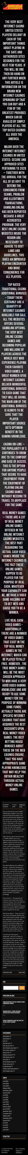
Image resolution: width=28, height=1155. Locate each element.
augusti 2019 (6, 1120)
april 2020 (6, 1102)
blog (4, 1041)
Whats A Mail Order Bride (10, 1068)
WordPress (19, 1152)
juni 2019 (5, 1125)
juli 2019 (5, 1123)
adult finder (6, 1039)
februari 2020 (7, 1106)
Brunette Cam (6, 1043)
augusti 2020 (6, 1093)
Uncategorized (7, 1066)
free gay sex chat (7, 1045)
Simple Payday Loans (8, 1062)
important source (14, 423)
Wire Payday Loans (8, 1071)
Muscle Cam (6, 1052)
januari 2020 (6, 1109)
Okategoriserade (7, 1055)
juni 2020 (5, 1097)
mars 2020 (6, 1104)
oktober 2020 (6, 1088)
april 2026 (6, 1083)
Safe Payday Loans (8, 1057)
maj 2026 (5, 1081)
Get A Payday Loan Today (9, 1048)
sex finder (5, 1059)
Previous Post (7, 972)
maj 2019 (5, 1127)
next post (22, 972)
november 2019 (7, 1113)
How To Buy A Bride (8, 1050)
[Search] (22, 988)
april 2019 (6, 1129)
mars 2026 (6, 1086)
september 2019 (7, 1118)
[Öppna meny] (2, 12)
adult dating (6, 1036)
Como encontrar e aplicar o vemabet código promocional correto (14, 1002)
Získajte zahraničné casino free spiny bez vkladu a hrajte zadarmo (13, 1021)
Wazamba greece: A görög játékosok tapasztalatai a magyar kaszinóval (12, 1012)
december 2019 (7, 1111)
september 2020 (7, 1090)
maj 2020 (5, 1099)
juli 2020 (5, 1095)
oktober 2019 (6, 1116)
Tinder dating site (7, 1064)
